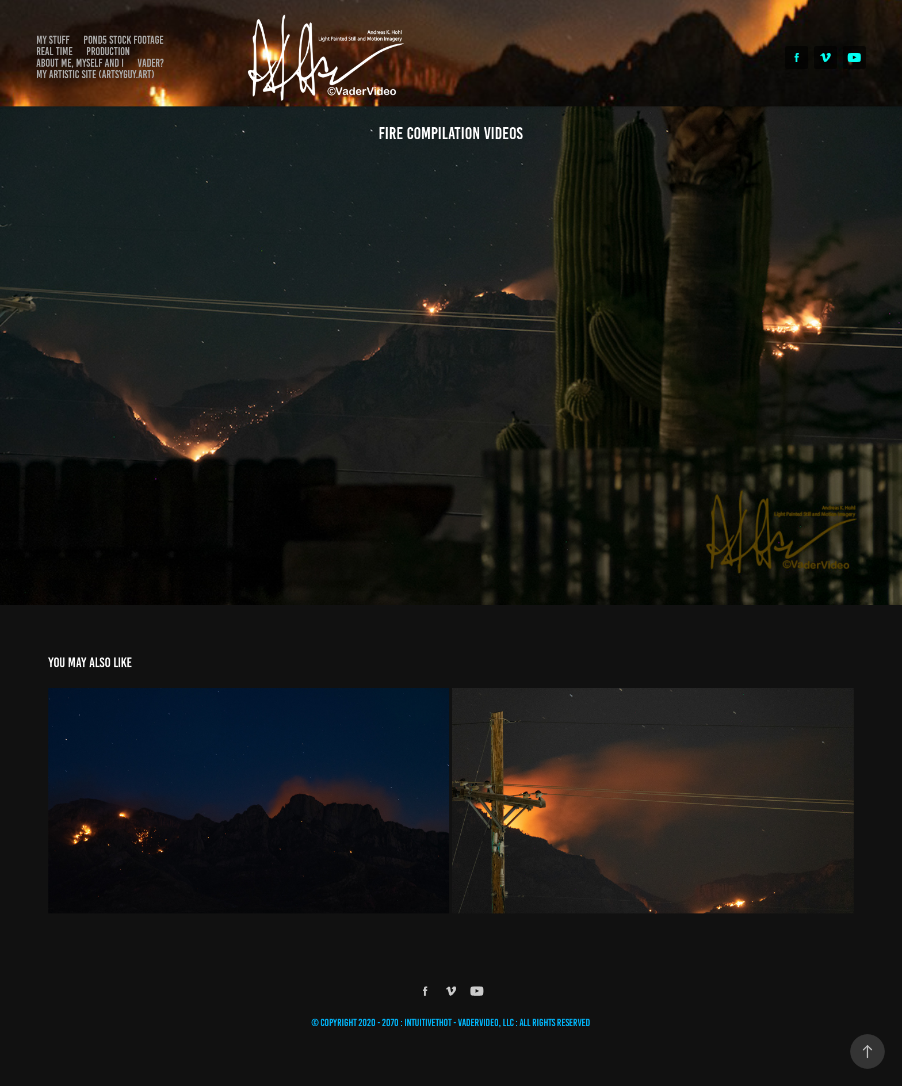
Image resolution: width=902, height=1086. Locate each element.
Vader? (150, 63)
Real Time (54, 51)
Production (108, 51)
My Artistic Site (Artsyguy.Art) (95, 74)
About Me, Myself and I (80, 63)
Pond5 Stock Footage (123, 40)
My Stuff (53, 40)
